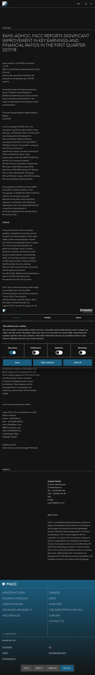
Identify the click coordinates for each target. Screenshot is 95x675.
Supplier (54, 615)
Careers (54, 592)
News (52, 598)
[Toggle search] (85, 3)
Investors (55, 604)
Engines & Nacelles (15, 598)
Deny (17, 362)
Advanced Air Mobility (17, 609)
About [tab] (78, 318)
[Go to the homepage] (5, 3)
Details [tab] (48, 318)
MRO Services (11, 615)
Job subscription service (65, 609)
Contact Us (56, 621)
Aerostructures (13, 592)
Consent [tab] (16, 318)
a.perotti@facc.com (56, 503)
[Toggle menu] (91, 3)
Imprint (5, 653)
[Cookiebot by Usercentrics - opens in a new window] (81, 310)
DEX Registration (9, 659)
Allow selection (47, 362)
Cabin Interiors (12, 604)
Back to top (9, 634)
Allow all (77, 362)
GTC (50, 647)
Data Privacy (7, 647)
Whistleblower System (57, 653)
